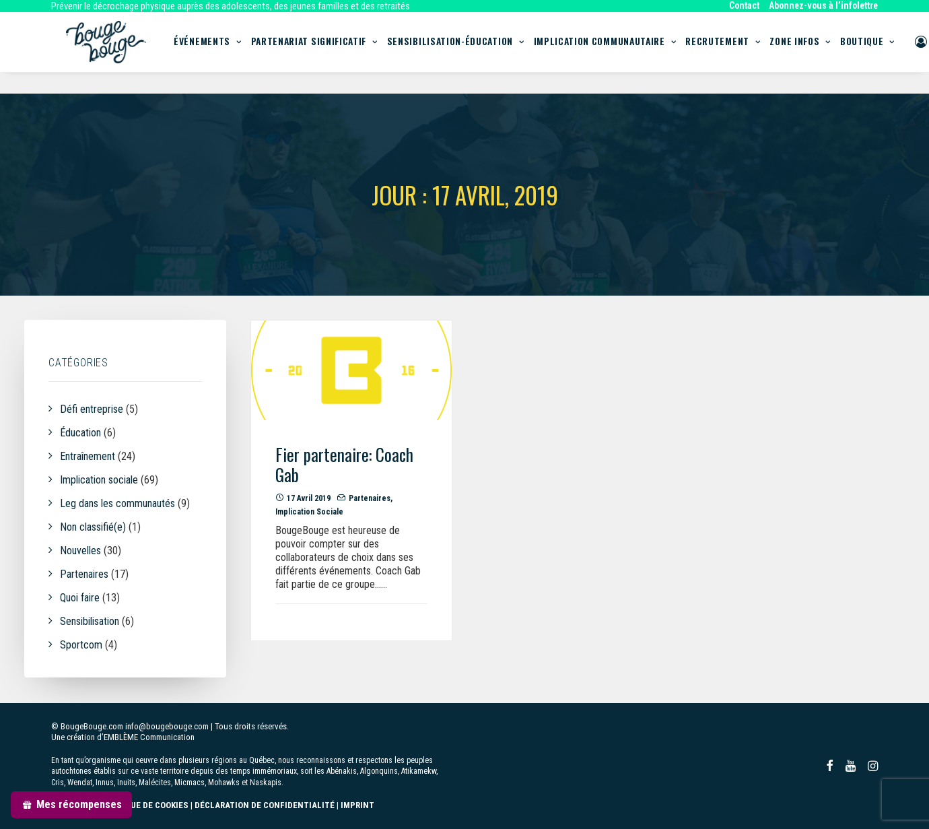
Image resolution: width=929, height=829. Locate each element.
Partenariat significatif (326, 52)
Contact (744, 5)
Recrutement (734, 52)
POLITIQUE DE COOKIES (143, 805)
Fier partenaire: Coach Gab (344, 465)
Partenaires (369, 499)
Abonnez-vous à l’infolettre (823, 5)
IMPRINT (357, 805)
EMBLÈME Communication (149, 737)
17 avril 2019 (309, 499)
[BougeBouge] (104, 52)
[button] (351, 371)
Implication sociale (309, 512)
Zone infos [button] (812, 52)
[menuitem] (746, 5)
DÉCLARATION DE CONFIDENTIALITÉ (265, 805)
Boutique (879, 52)
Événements (219, 52)
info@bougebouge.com (167, 726)
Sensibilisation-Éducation (468, 52)
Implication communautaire (617, 52)
